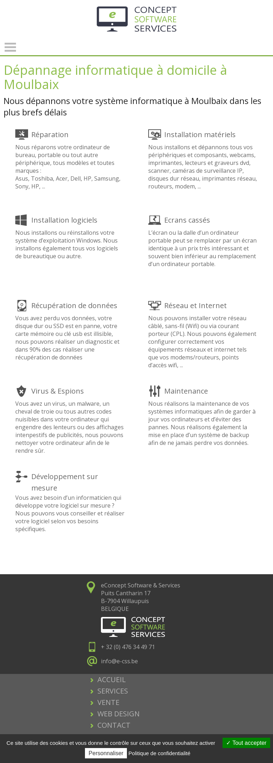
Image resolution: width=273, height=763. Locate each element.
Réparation (50, 134)
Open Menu (10, 47)
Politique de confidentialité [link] (159, 753)
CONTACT (113, 725)
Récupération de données (74, 305)
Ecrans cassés (187, 220)
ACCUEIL (111, 679)
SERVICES (112, 691)
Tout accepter (246, 743)
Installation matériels (200, 134)
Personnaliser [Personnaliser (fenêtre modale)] (106, 753)
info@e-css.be (119, 661)
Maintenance (186, 391)
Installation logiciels (64, 220)
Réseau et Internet (195, 305)
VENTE (108, 702)
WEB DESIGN (118, 713)
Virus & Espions (57, 391)
